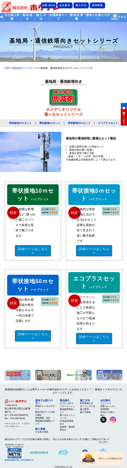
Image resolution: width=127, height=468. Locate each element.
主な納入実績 (12, 16)
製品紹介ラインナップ (25, 68)
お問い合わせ (48, 5)
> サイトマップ (12, 423)
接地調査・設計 (42, 418)
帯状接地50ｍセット (79, 123)
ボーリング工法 (87, 406)
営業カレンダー (108, 406)
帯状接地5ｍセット (50, 123)
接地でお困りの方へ (98, 16)
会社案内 (64, 5)
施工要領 (84, 409)
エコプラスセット (108, 123)
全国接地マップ (58, 16)
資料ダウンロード (124, 116)
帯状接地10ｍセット (20, 123)
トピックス (105, 403)
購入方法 (81, 5)
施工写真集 (85, 412)
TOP (7, 68)
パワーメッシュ (67, 406)
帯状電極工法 (86, 403)
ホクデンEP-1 (66, 403)
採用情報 (97, 5)
